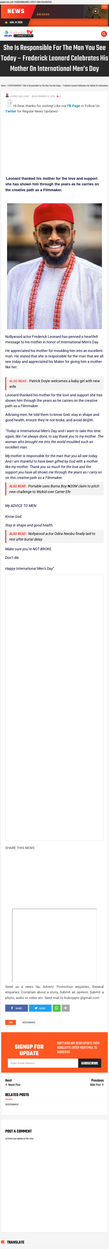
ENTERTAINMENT (28, 1023)
